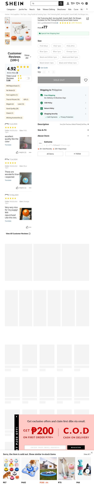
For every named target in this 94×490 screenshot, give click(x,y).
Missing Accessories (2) (14, 118)
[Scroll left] (84, 9)
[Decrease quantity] (44, 71)
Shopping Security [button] (51, 114)
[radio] (44, 46)
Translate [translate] (8, 145)
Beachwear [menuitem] (61, 9)
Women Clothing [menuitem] (49, 9)
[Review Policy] (12, 73)
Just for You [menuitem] (23, 9)
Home (7, 14)
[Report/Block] (30, 152)
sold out (59, 79)
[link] (73, 3)
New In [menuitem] (32, 9)
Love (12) (21, 104)
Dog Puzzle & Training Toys (37, 14)
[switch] (28, 78)
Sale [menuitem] (38, 9)
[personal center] (67, 3)
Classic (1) (9, 113)
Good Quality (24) (12, 109)
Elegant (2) (10, 104)
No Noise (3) (10, 90)
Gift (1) (26, 99)
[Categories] (12, 9)
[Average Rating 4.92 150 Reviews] (70, 23)
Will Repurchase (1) (12, 86)
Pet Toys (23, 14)
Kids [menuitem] (69, 9)
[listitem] (11, 471)
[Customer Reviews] (18, 57)
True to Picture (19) (12, 99)
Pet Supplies (15, 14)
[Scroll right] (87, 9)
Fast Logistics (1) (12, 95)
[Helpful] (17, 152)
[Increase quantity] (53, 71)
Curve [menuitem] (76, 9)
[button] (45, 3)
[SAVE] (85, 80)
